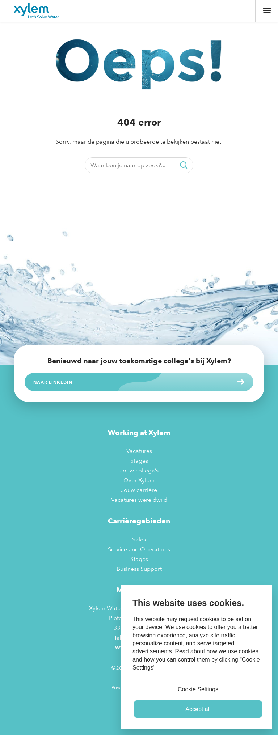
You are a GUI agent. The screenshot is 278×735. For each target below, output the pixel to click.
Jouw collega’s (139, 470)
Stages (139, 460)
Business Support (139, 568)
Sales (139, 539)
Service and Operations (139, 549)
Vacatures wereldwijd (139, 499)
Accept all (197, 709)
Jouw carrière (139, 490)
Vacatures (139, 450)
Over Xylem (139, 480)
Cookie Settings (198, 689)
